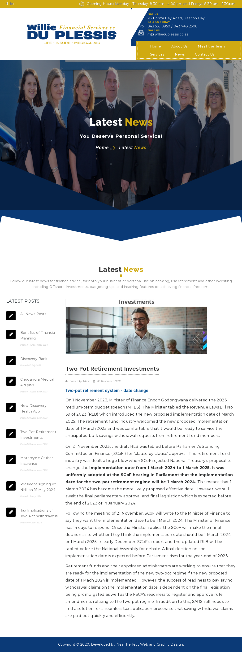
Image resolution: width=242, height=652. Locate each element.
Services (157, 54)
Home (155, 46)
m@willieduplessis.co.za (168, 34)
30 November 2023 (109, 381)
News (180, 54)
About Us (179, 46)
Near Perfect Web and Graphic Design (150, 644)
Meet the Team (211, 46)
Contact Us (204, 54)
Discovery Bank (34, 359)
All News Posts (33, 314)
